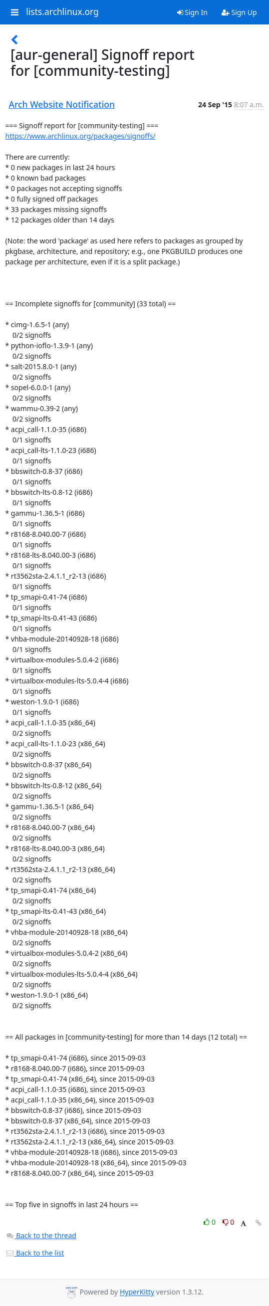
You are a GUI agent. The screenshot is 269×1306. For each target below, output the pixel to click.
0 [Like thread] (210, 1222)
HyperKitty (137, 1292)
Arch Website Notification (62, 104)
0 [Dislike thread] (229, 1222)
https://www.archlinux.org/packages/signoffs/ (80, 136)
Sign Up (239, 12)
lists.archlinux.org (62, 12)
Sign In (192, 12)
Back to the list (34, 1253)
